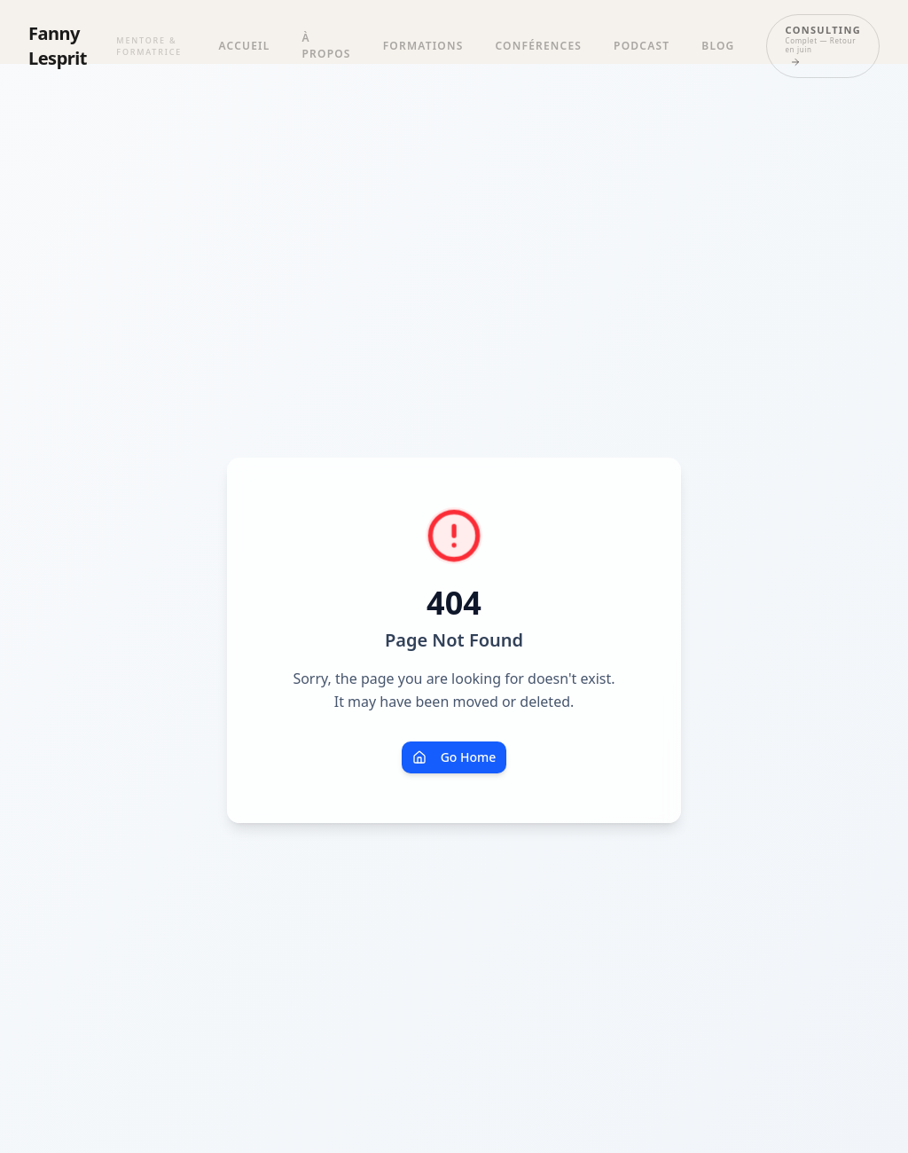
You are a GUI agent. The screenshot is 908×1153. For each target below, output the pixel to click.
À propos (326, 45)
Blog (717, 45)
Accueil (244, 45)
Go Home (454, 757)
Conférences (539, 45)
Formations (423, 45)
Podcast (641, 45)
